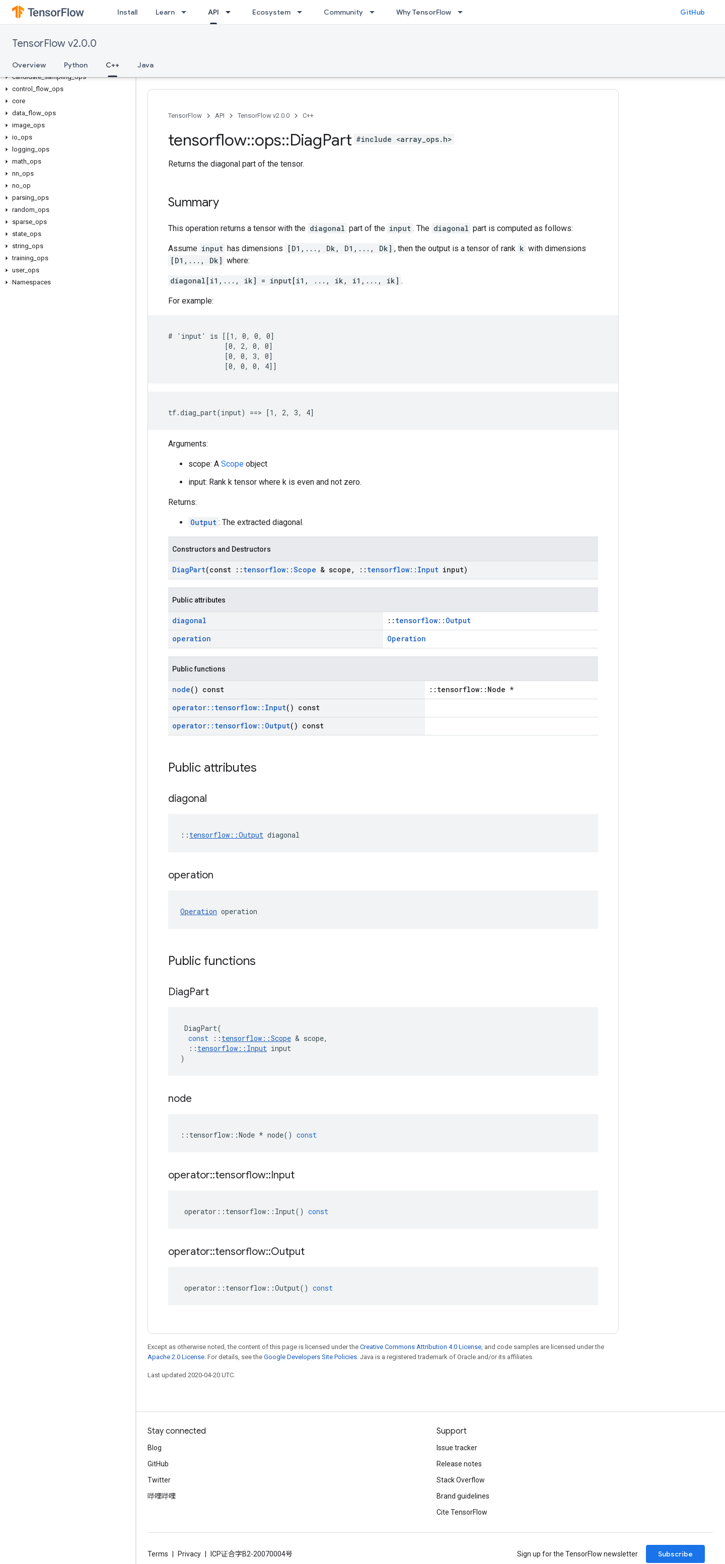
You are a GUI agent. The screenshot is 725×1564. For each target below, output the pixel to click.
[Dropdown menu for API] (231, 12)
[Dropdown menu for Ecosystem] (303, 12)
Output (203, 522)
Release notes (459, 1464)
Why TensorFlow (423, 12)
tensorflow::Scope (279, 569)
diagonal (189, 620)
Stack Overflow (461, 1480)
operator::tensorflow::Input (229, 707)
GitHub (692, 12)
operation (191, 638)
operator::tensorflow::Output (231, 725)
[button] (65, 77)
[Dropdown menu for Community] (375, 12)
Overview (29, 64)
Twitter (159, 1480)
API (220, 115)
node (181, 689)
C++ (308, 115)
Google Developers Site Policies (310, 1357)
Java (145, 64)
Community (343, 12)
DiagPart (188, 569)
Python (76, 64)
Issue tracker (457, 1448)
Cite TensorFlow (462, 1512)
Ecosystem (271, 12)
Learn (165, 12)
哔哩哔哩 (162, 1496)
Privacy (189, 1554)
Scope (232, 464)
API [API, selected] (213, 12)
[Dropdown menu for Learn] (187, 12)
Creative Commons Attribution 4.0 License (420, 1347)
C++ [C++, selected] (112, 64)
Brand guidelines (463, 1496)
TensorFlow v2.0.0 (54, 43)
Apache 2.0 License (176, 1357)
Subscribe (675, 1553)
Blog (155, 1448)
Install (127, 12)
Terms (158, 1554)
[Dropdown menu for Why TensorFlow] (463, 12)
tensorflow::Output (433, 620)
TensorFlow (185, 115)
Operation (406, 638)
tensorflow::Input (403, 569)
